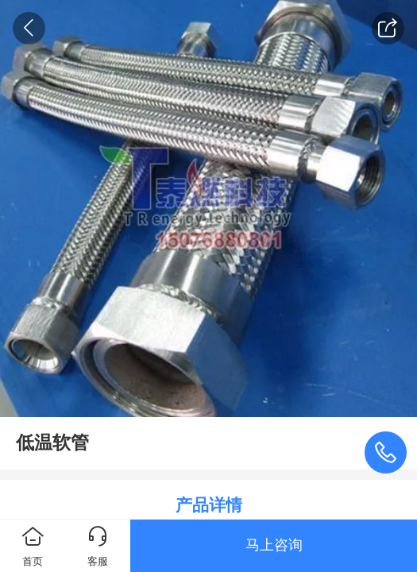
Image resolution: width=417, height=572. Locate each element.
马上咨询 (274, 545)
